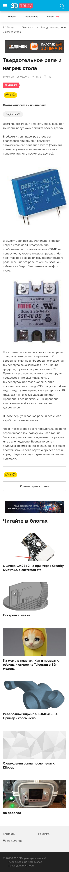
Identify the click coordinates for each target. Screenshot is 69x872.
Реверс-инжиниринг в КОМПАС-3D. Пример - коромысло (30, 716)
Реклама (12, 47)
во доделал (12, 813)
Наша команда (12, 840)
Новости (12, 16)
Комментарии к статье (34, 486)
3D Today (8, 27)
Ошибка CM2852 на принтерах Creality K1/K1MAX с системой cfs (33, 568)
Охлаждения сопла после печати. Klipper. (29, 766)
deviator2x (8, 76)
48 (49, 76)
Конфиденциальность (21, 865)
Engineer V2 (13, 114)
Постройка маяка (16, 615)
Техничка (27, 27)
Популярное (31, 16)
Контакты (9, 834)
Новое (53, 16)
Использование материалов (25, 861)
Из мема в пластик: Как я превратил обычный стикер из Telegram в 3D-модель (31, 665)
